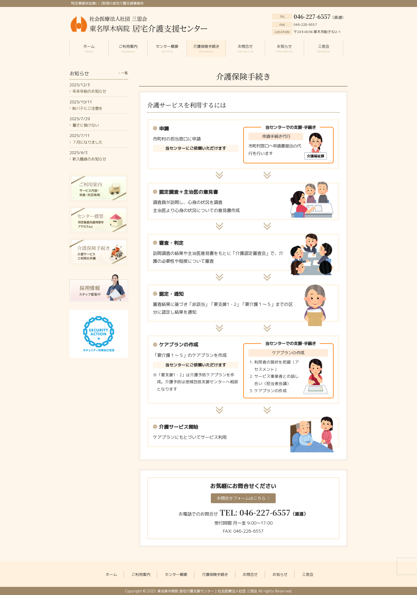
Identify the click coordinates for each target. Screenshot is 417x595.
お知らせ (280, 574)
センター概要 (176, 574)
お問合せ (250, 574)
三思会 (307, 574)
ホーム (111, 574)
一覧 (124, 73)
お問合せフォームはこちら (241, 498)
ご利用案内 (140, 574)
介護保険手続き (215, 574)
